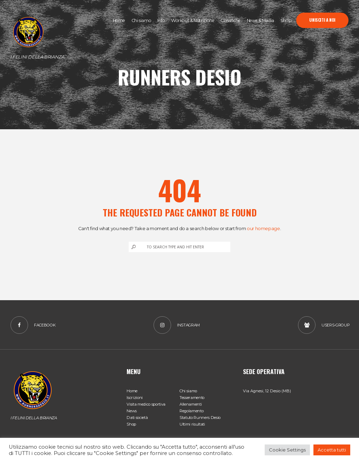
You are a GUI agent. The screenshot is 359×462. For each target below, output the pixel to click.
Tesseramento (192, 397)
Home (132, 390)
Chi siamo (188, 390)
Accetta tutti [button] (332, 450)
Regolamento (191, 410)
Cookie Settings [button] (287, 450)
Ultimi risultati (192, 424)
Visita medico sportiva (146, 404)
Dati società (137, 417)
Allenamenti (191, 404)
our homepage (263, 228)
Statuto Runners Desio (200, 417)
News (132, 410)
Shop (131, 424)
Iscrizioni (135, 397)
